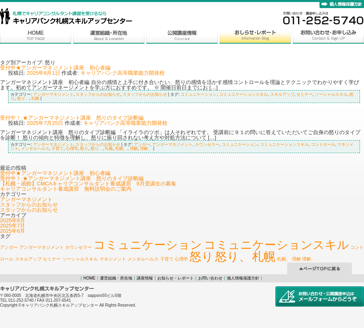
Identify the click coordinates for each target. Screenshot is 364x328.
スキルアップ (282, 94)
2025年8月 (12, 220)
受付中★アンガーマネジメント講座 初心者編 (55, 68)
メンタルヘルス (35, 148)
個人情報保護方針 (243, 278)
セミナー (304, 94)
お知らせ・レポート (175, 278)
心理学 (72, 148)
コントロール (323, 144)
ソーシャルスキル (331, 94)
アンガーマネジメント (53, 94)
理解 (134, 148)
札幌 (35, 98)
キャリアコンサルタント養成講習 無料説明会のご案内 (65, 189)
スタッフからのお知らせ (98, 94)
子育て (57, 148)
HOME (89, 278)
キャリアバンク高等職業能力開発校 (122, 73)
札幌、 (121, 148)
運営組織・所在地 (116, 278)
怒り (84, 148)
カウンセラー (207, 144)
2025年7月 (12, 226)
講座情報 (145, 278)
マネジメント (112, 259)
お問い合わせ (210, 278)
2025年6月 (12, 231)
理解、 (146, 148)
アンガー (142, 144)
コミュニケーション (198, 94)
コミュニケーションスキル (243, 94)
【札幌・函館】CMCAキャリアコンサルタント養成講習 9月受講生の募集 (88, 184)
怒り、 (23, 98)
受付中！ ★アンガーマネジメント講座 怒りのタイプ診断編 (72, 118)
